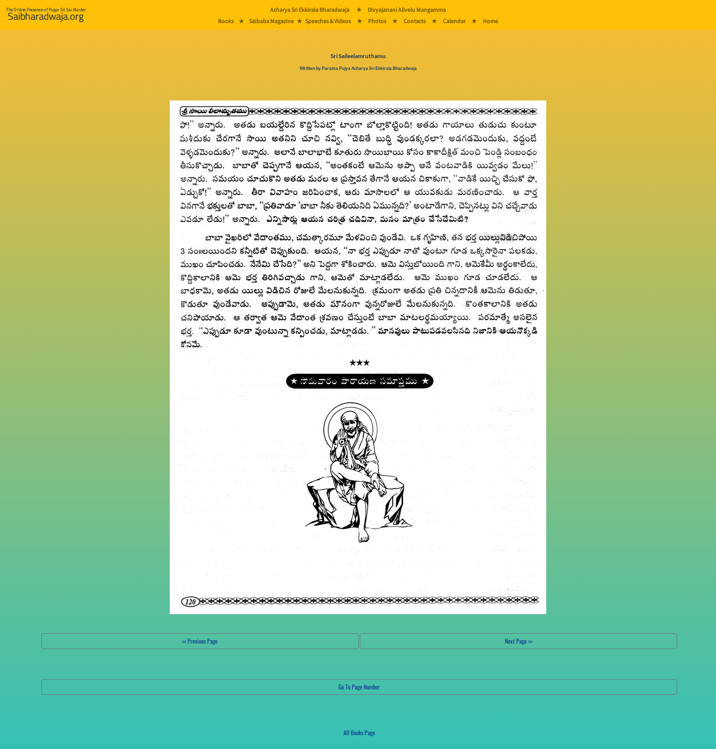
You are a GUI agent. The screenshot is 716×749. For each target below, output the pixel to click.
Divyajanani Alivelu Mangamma (407, 9)
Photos (377, 21)
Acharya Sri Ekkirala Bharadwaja (309, 9)
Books (226, 21)
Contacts (415, 21)
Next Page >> (518, 641)
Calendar (454, 21)
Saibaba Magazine (271, 21)
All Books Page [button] (359, 732)
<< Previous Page (200, 641)
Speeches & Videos (328, 21)
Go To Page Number (359, 687)
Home (490, 21)
